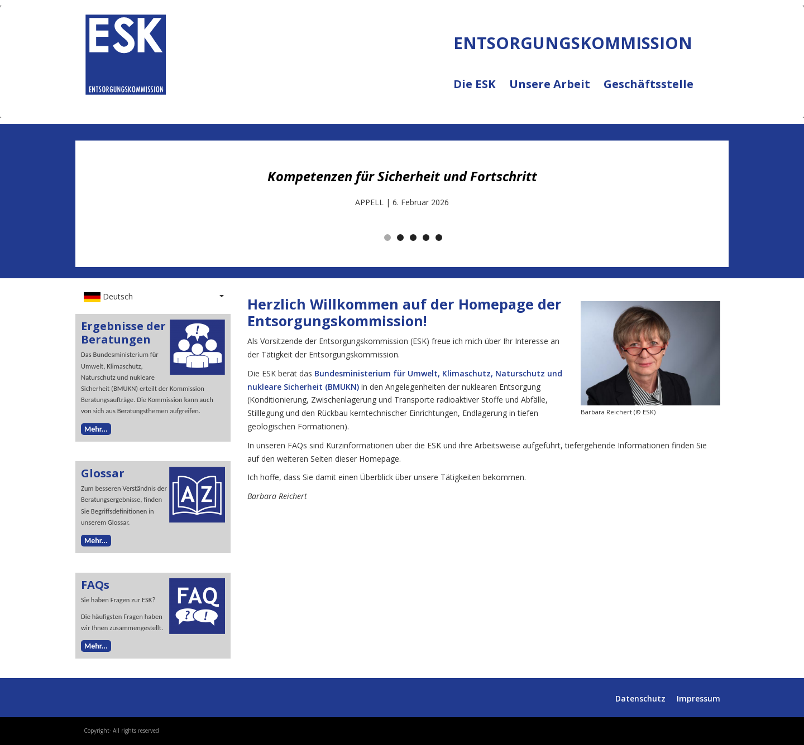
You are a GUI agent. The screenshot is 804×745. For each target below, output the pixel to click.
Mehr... (96, 429)
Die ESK (481, 91)
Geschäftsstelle (648, 84)
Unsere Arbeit (556, 91)
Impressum (698, 698)
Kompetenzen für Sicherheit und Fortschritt (402, 176)
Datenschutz (640, 698)
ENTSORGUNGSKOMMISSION (186, 106)
